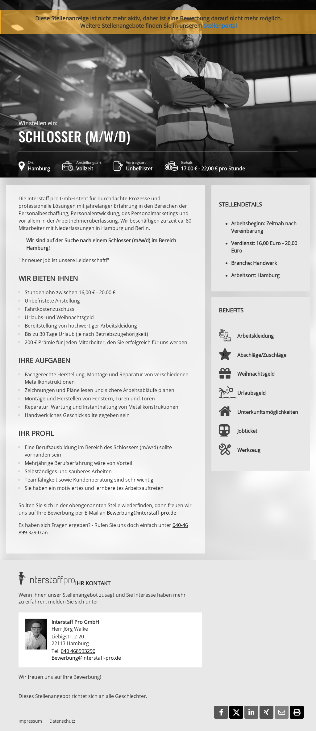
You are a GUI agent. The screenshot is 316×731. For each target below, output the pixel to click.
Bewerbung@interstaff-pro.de (141, 512)
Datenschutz (62, 721)
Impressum (30, 721)
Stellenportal (220, 25)
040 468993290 (78, 651)
